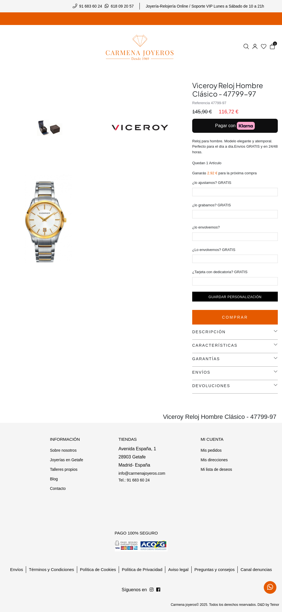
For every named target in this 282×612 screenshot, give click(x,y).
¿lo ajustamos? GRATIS (211, 183)
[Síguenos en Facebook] (151, 589)
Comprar (235, 317)
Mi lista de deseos (216, 469)
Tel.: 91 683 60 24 (134, 480)
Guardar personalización (235, 297)
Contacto (58, 488)
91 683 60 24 (90, 6)
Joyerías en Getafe (66, 460)
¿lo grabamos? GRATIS (211, 205)
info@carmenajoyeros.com (141, 473)
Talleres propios (63, 469)
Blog (54, 479)
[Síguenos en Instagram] (158, 589)
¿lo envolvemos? (206, 227)
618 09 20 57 (122, 6)
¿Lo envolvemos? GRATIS (213, 250)
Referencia (201, 103)
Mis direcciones (214, 460)
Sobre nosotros (63, 450)
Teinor (274, 605)
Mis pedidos (211, 450)
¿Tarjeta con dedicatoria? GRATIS (219, 272)
